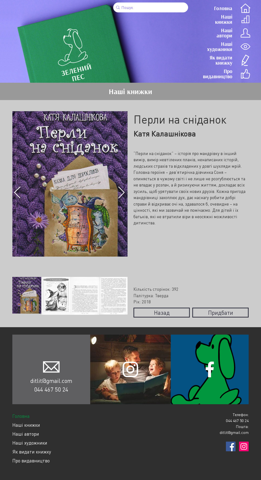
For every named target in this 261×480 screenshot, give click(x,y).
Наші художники (29, 443)
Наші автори (25, 434)
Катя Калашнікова (164, 133)
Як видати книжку (31, 451)
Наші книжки (26, 425)
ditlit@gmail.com (51, 380)
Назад (162, 312)
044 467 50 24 (51, 389)
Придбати (220, 312)
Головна (21, 416)
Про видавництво (31, 460)
